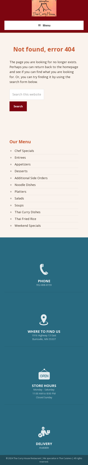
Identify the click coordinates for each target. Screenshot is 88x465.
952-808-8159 (44, 273)
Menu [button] (46, 25)
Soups (19, 205)
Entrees (20, 157)
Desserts (21, 171)
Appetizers (23, 164)
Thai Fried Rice (25, 219)
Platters (20, 191)
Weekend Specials (28, 226)
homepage (70, 67)
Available (44, 447)
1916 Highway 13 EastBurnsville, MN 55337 (44, 326)
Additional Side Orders (31, 178)
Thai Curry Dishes (27, 212)
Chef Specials (24, 151)
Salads (19, 198)
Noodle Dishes (25, 185)
